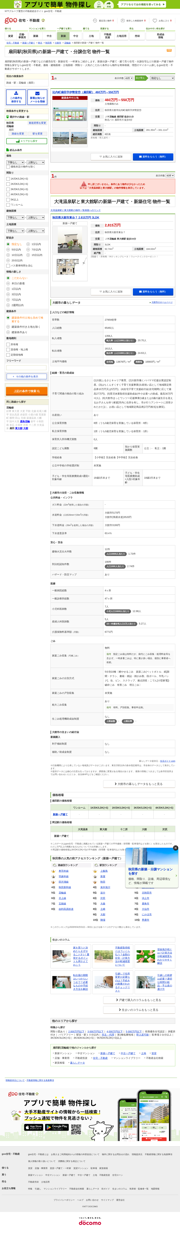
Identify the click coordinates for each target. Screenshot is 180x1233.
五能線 (62, 903)
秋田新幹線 (65, 887)
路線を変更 (18, 133)
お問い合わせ (92, 1200)
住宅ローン (117, 1175)
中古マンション (52, 1175)
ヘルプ (80, 1200)
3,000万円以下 (96, 1031)
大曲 (102, 903)
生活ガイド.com (167, 761)
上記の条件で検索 (27, 391)
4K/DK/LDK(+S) (19, 194)
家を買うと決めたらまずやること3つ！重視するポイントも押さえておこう (81, 956)
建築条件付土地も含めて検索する (27, 319)
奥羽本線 (64, 871)
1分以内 (36, 244)
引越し (38, 1189)
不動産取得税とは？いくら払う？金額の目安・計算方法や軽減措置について (122, 956)
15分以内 (37, 254)
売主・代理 (108, 1034)
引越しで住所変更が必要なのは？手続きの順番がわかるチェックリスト (122, 982)
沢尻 (102, 898)
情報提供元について (15, 1080)
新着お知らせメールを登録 (37, 97)
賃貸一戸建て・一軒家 (60, 1168)
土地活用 (45, 1182)
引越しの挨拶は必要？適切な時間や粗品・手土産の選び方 (164, 982)
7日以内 (16, 299)
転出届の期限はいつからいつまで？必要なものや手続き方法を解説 (80, 982)
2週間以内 (18, 305)
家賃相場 (103, 1168)
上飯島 (104, 871)
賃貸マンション (80, 1168)
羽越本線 (64, 876)
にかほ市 (147, 914)
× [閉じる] (175, 848)
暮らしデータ (77, 1062)
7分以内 (36, 249)
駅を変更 (38, 133)
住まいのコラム (119, 1189)
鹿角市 (145, 903)
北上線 (62, 898)
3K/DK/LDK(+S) (19, 189)
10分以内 (17, 254)
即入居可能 (142, 1034)
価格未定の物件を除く (23, 166)
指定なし (17, 244)
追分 (102, 892)
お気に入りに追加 (111, 156)
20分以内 (17, 260)
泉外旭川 (105, 887)
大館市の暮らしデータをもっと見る (140, 783)
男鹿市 (145, 919)
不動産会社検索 (76, 1189)
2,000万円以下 (76, 1031)
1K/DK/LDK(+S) (19, 178)
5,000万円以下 (134, 1031)
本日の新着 (18, 283)
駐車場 (94, 1168)
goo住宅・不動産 (11, 1154)
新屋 (102, 876)
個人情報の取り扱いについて (42, 1161)
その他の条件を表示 (25, 376)
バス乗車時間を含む (22, 265)
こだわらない (19, 277)
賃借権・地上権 (19, 349)
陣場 (102, 919)
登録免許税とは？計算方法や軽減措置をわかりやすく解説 (164, 956)
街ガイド (105, 1189)
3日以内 (16, 294)
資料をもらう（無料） (153, 156)
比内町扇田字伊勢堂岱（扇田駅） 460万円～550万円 (85, 92)
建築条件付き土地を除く (26, 326)
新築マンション (35, 1175)
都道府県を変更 (37, 122)
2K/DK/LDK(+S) (19, 184)
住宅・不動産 (100, 1058)
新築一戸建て (107, 1053)
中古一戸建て (128, 1053)
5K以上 (15, 199)
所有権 (14, 344)
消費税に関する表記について (71, 1161)
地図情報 (155, 1189)
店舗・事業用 (41, 1168)
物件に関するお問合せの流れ (115, 1154)
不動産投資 (104, 1175)
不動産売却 (33, 1182)
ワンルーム (17, 204)
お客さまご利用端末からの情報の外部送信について (75, 1154)
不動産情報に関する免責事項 (40, 1080)
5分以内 (16, 249)
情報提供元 (137, 1154)
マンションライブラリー (55, 1189)
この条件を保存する (16, 97)
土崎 (102, 909)
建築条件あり (19, 332)
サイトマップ (107, 1200)
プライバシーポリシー (64, 1200)
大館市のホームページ (162, 302)
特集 (30, 1189)
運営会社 (120, 1200)
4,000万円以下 (115, 1031)
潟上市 (145, 898)
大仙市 (145, 909)
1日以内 (16, 288)
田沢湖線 (64, 881)
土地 (143, 1053)
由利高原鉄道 (66, 909)
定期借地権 (17, 354)
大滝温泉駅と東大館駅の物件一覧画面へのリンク (75, 210)
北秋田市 (147, 892)
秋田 (102, 881)
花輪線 (62, 892)
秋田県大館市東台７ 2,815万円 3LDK (75, 217)
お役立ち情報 (8, 1188)
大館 (102, 914)
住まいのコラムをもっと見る (140, 1009)
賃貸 (154, 1053)
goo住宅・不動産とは (38, 1154)
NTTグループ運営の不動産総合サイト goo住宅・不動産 (33, 11)
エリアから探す (27, 141)
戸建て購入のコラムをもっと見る (140, 1000)
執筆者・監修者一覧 (139, 1189)
